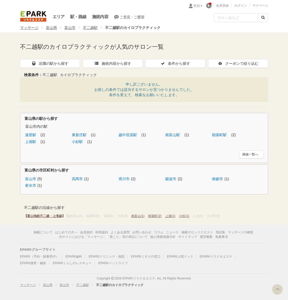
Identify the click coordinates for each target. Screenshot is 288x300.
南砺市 (217, 179)
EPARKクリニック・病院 (107, 256)
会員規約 (86, 232)
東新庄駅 (80, 135)
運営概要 (206, 237)
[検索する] (263, 17)
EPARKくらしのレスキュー (72, 263)
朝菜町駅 (220, 135)
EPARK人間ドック (180, 256)
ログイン (240, 5)
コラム (158, 232)
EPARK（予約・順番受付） (39, 256)
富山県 (51, 28)
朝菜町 (155, 216)
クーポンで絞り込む (238, 63)
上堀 (170, 216)
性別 (197, 6)
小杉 (184, 216)
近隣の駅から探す (49, 63)
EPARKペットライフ (113, 263)
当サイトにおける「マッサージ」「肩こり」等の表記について (103, 237)
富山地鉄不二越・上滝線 (44, 216)
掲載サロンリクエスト (197, 232)
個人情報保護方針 (163, 237)
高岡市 (77, 179)
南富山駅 (173, 135)
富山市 (69, 28)
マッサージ (29, 28)
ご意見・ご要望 (129, 16)
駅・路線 (78, 16)
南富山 (138, 216)
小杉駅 (78, 142)
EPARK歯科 (73, 256)
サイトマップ (187, 237)
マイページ (260, 5)
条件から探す (175, 63)
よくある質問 (120, 232)
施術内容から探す (112, 63)
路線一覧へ (250, 154)
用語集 (220, 232)
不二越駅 (90, 28)
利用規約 (101, 232)
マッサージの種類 (240, 232)
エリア (59, 16)
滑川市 (124, 179)
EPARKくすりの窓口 (145, 256)
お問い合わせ (141, 232)
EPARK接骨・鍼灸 (33, 263)
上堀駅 (31, 142)
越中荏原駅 (128, 135)
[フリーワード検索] (236, 17)
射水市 (30, 185)
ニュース (172, 232)
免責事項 (221, 237)
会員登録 (222, 5)
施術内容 (100, 16)
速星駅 (31, 135)
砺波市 (170, 179)
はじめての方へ (66, 232)
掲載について (43, 232)
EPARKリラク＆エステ (33, 16)
